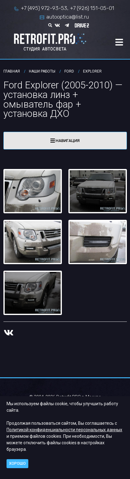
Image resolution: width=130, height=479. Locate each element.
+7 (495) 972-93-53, (44, 8)
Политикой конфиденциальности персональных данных (64, 429)
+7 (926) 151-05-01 (92, 8)
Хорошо (17, 463)
